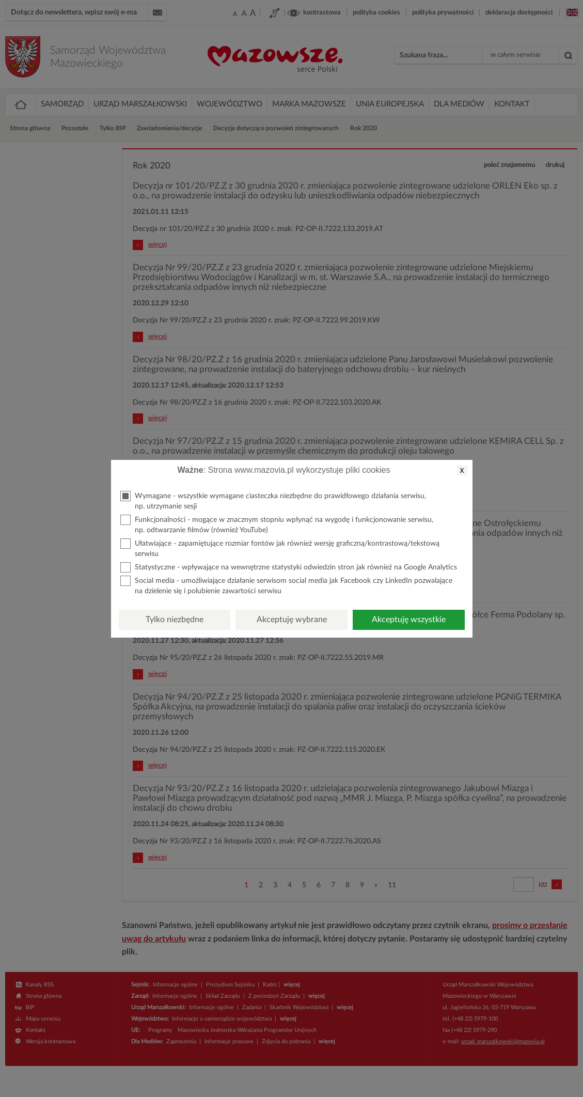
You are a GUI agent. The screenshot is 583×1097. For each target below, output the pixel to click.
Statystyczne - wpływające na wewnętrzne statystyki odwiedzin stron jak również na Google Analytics (288, 567)
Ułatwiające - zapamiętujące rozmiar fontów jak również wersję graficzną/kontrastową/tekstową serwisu (279, 548)
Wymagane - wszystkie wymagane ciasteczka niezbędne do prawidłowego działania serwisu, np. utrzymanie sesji (273, 500)
